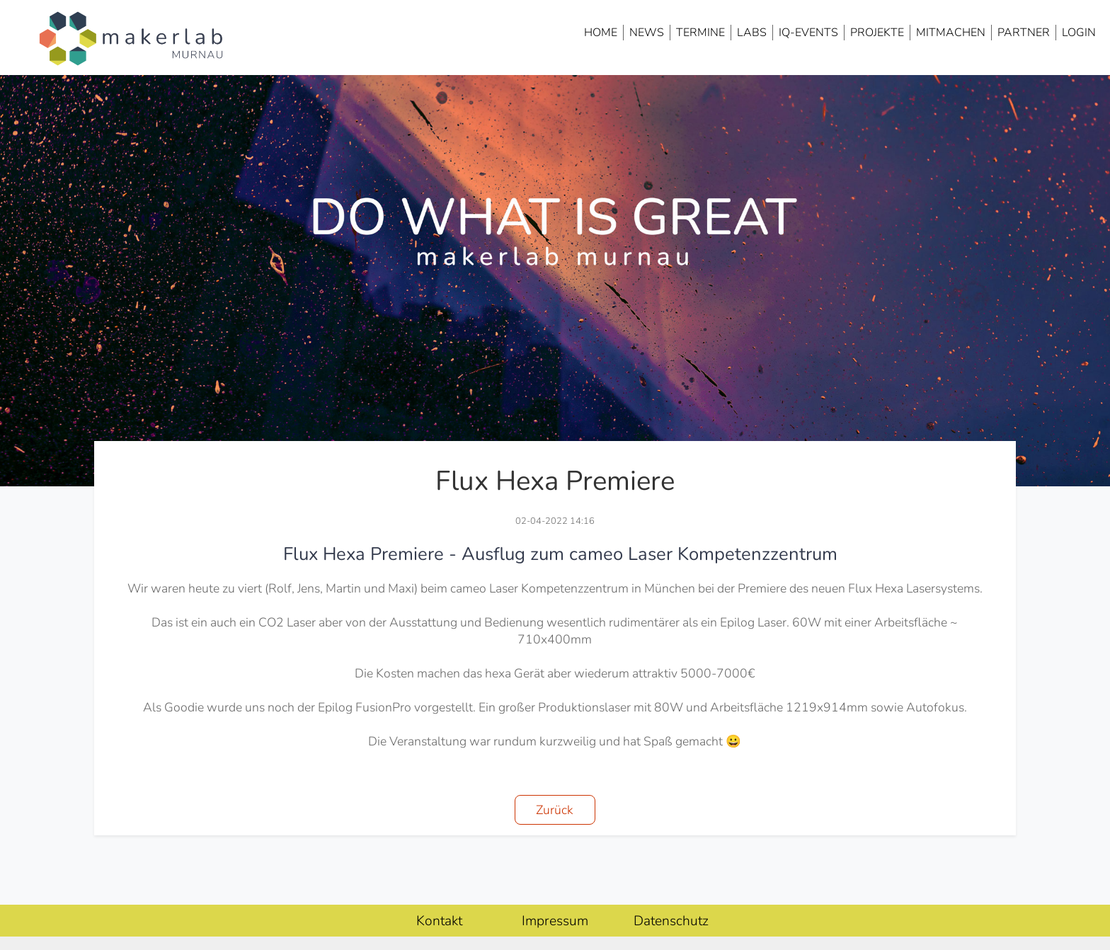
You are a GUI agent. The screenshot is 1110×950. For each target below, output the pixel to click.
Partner (1023, 32)
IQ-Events (808, 32)
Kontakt (439, 921)
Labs (752, 32)
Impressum (555, 921)
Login (1079, 32)
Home (600, 32)
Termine (700, 32)
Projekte (877, 32)
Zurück (554, 809)
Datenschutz (671, 921)
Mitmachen (950, 32)
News (646, 32)
